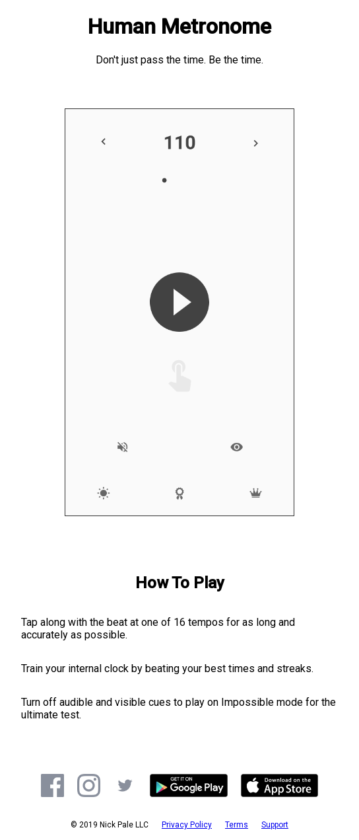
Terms (236, 824)
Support (274, 824)
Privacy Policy (187, 824)
